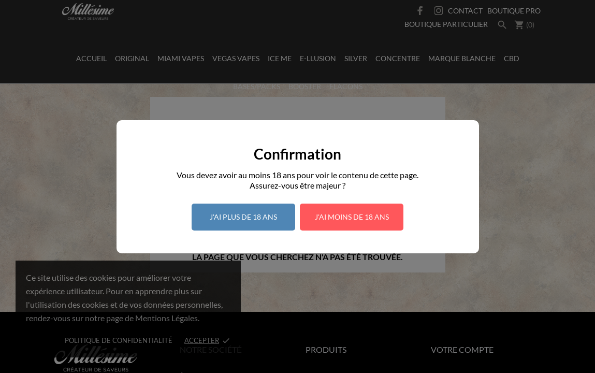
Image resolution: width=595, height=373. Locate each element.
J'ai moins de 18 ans (352, 216)
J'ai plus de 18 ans (243, 216)
